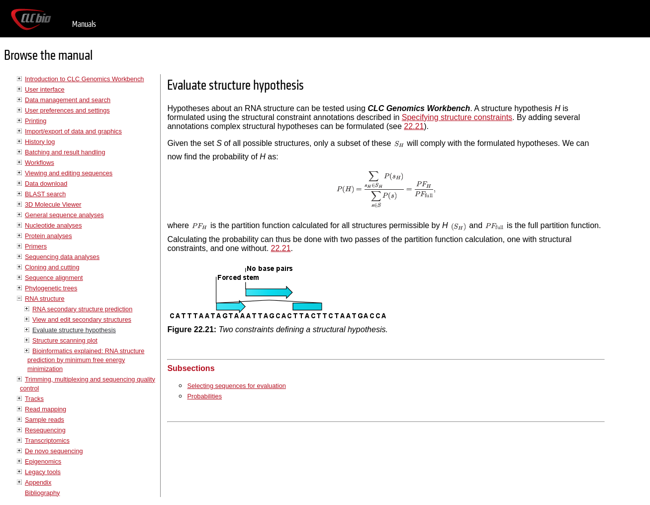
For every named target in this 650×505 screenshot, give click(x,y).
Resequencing (45, 430)
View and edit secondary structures (81, 319)
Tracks (34, 398)
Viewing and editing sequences (68, 173)
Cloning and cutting (52, 267)
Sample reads (44, 419)
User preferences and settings (67, 110)
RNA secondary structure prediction (82, 309)
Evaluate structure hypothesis (74, 330)
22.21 (414, 126)
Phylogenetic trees (51, 288)
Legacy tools (43, 472)
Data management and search (67, 100)
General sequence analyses (64, 215)
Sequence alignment (54, 277)
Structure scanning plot (64, 340)
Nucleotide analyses (53, 225)
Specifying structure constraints (457, 117)
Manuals (84, 24)
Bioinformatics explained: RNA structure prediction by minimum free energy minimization (85, 360)
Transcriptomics (47, 440)
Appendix (38, 482)
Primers (36, 246)
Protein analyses (48, 236)
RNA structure (45, 298)
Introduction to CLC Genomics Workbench (84, 79)
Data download (46, 183)
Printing (35, 121)
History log (40, 141)
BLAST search (45, 194)
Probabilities (204, 396)
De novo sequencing (54, 451)
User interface (45, 89)
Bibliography (42, 493)
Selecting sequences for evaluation (236, 385)
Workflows (39, 162)
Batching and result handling (65, 152)
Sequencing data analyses (62, 256)
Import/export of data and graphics (73, 131)
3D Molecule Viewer (53, 204)
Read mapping (45, 409)
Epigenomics (43, 461)
